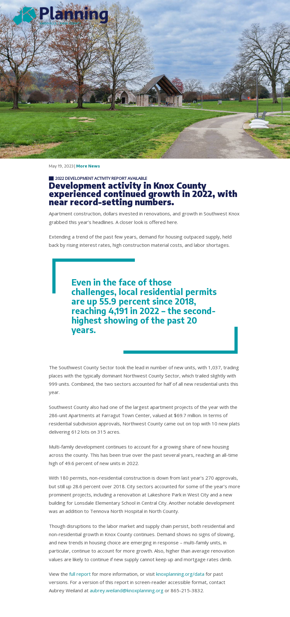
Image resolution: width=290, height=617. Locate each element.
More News (88, 165)
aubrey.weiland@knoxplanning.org (126, 590)
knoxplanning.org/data (180, 574)
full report (80, 574)
